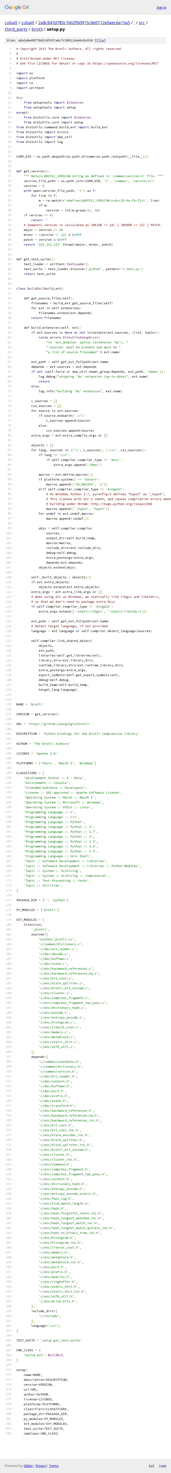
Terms (54, 1465)
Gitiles (28, 1465)
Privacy (40, 1465)
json (162, 1465)
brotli (37, 29)
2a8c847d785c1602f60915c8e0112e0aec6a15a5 (84, 22)
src (142, 22)
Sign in (161, 7)
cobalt (11, 22)
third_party (16, 29)
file (100, 40)
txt (151, 1465)
